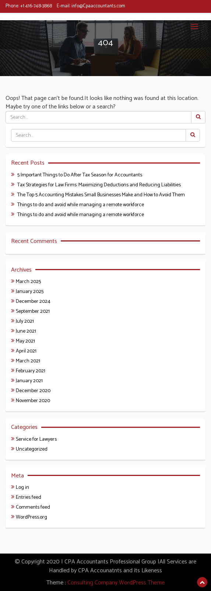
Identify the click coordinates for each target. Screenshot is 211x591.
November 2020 (33, 401)
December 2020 (33, 391)
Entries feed (28, 497)
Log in (22, 487)
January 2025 (29, 291)
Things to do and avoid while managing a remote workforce (80, 205)
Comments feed (33, 507)
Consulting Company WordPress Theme (116, 583)
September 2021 (33, 311)
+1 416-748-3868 (36, 6)
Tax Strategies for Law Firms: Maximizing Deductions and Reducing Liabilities (99, 185)
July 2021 (25, 321)
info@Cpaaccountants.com (98, 6)
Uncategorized (32, 449)
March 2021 (28, 361)
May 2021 (25, 341)
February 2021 (30, 371)
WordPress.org (31, 517)
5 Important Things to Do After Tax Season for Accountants (79, 175)
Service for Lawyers (36, 439)
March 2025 (28, 281)
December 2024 (33, 301)
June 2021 (26, 331)
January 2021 (29, 381)
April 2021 (26, 351)
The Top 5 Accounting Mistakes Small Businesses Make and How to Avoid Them (101, 195)
